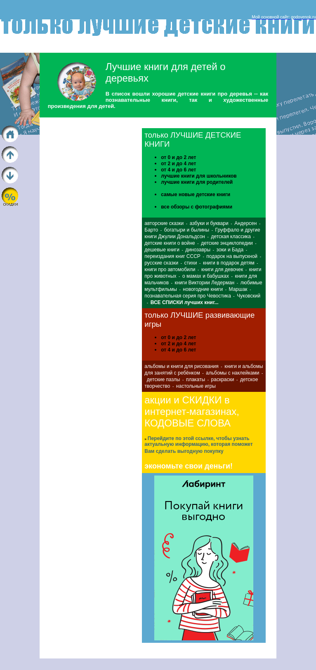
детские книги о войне (169, 243)
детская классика (231, 236)
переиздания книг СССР (172, 256)
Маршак (238, 289)
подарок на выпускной (231, 256)
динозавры (197, 250)
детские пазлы (163, 379)
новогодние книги (203, 289)
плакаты (195, 379)
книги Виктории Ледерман (204, 283)
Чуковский (248, 296)
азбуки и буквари (209, 223)
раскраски (222, 379)
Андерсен (245, 223)
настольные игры (196, 386)
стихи (190, 263)
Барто (151, 230)
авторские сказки (164, 223)
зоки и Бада (230, 250)
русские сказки (161, 263)
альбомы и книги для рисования (181, 366)
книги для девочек (222, 269)
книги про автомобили (169, 269)
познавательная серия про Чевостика (187, 296)
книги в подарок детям (229, 263)
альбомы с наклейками (232, 373)
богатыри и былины (186, 230)
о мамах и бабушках (205, 276)
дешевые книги (161, 250)
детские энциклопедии (226, 243)
